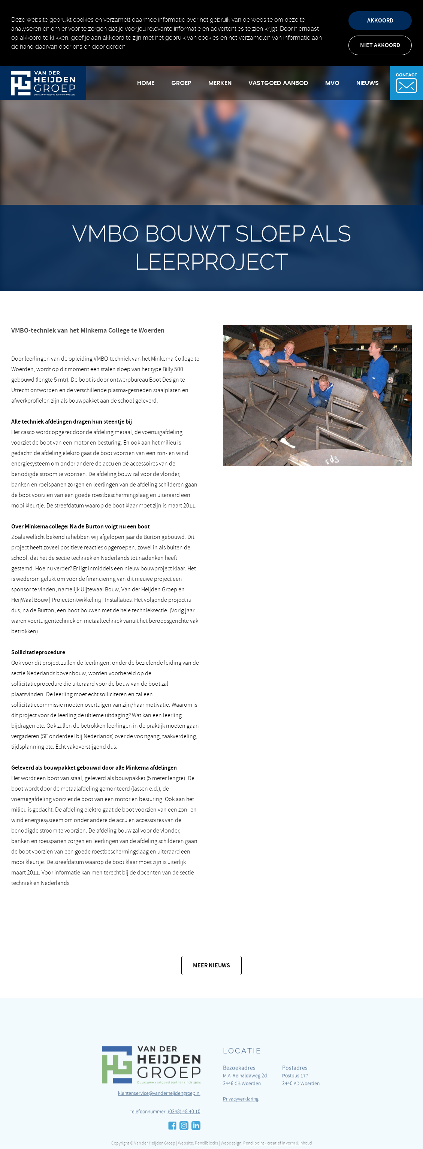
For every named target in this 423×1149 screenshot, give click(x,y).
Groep (181, 83)
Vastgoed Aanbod (278, 83)
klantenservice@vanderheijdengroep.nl (159, 1117)
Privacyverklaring (241, 1123)
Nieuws (367, 83)
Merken (220, 83)
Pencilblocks (206, 1143)
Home (145, 83)
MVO (332, 83)
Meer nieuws (211, 965)
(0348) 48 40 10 (184, 1136)
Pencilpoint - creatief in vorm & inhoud (277, 1143)
